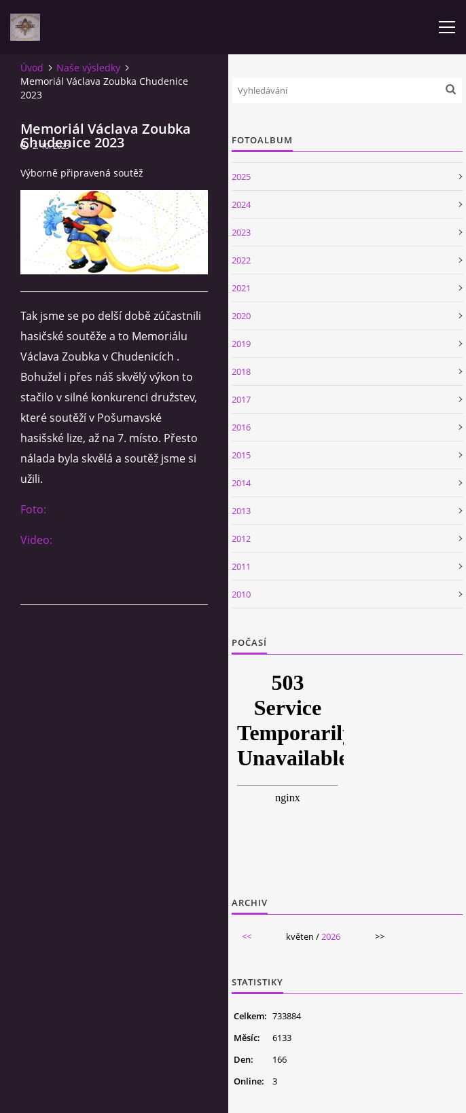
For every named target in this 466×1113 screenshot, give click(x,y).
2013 (241, 511)
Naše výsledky (88, 67)
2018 (241, 371)
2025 (241, 176)
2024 (241, 204)
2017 (241, 399)
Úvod (31, 67)
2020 (241, 316)
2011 (241, 566)
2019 (241, 343)
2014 (241, 483)
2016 (241, 427)
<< (246, 936)
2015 (241, 455)
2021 (241, 288)
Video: (36, 539)
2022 (241, 260)
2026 (330, 936)
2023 (241, 232)
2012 (241, 538)
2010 (241, 594)
